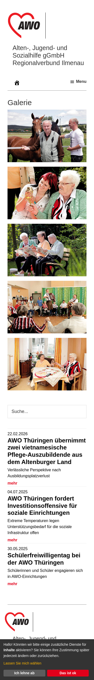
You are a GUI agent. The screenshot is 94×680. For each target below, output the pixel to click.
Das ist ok (68, 673)
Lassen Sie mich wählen (22, 663)
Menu (81, 81)
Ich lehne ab (24, 673)
